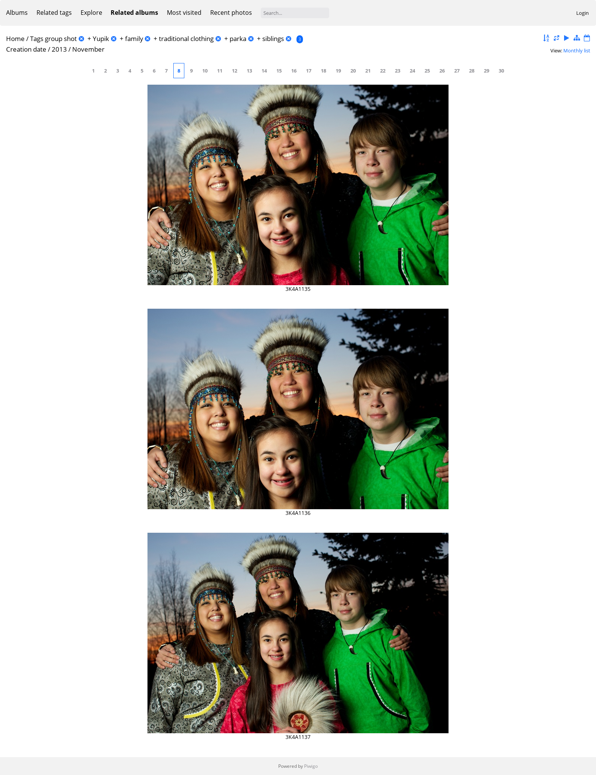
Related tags (54, 12)
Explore (91, 12)
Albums (17, 12)
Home (15, 38)
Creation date (26, 49)
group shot (61, 38)
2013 (59, 49)
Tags (36, 38)
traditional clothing (186, 38)
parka (238, 38)
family (134, 38)
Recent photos (231, 12)
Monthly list (576, 50)
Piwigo (311, 766)
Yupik (101, 38)
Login (582, 12)
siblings (273, 38)
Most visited (184, 12)
